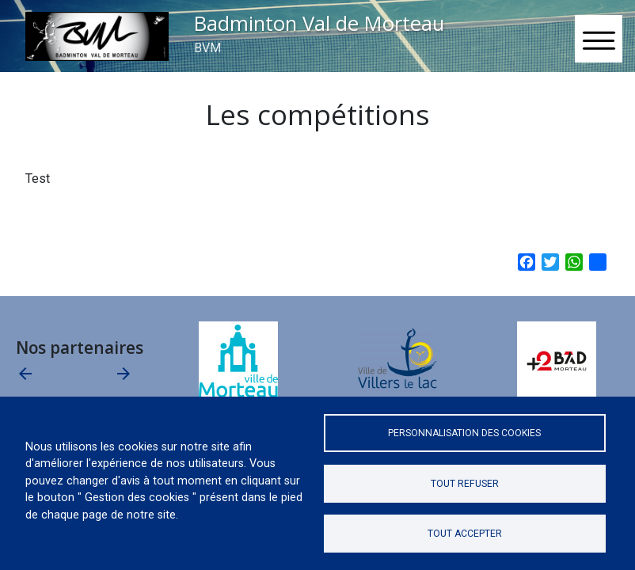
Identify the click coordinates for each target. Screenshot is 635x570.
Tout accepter (465, 533)
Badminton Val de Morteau (319, 23)
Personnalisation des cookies (464, 433)
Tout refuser (465, 483)
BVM (207, 47)
